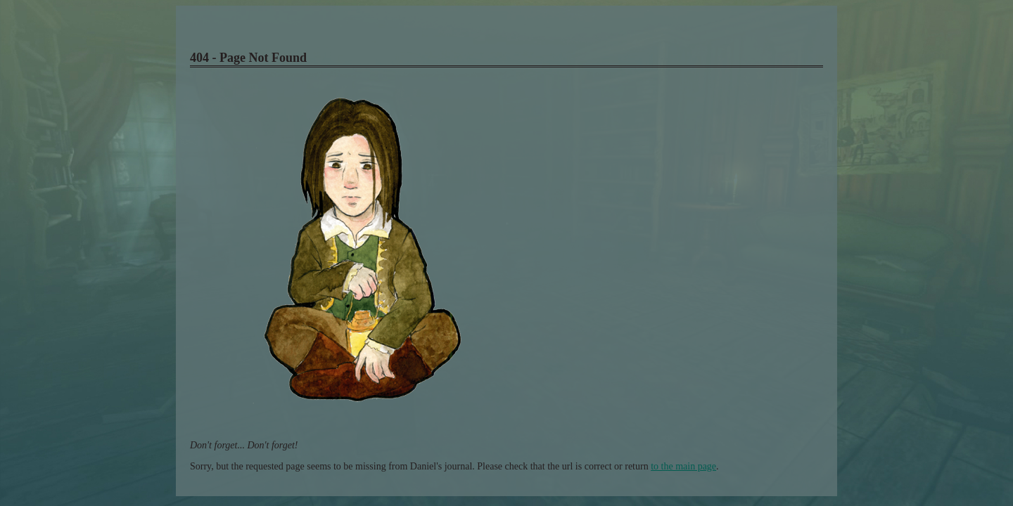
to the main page (683, 466)
